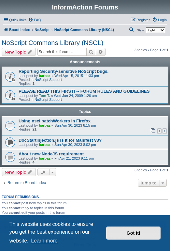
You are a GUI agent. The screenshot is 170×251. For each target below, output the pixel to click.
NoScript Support (48, 80)
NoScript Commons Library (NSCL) (52, 42)
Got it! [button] (133, 233)
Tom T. (44, 96)
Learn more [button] (44, 240)
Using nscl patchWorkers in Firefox (55, 120)
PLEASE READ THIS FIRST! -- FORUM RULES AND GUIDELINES (84, 91)
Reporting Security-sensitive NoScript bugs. (63, 71)
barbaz (44, 76)
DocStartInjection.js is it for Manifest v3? (60, 140)
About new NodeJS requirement (51, 153)
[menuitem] (34, 20)
